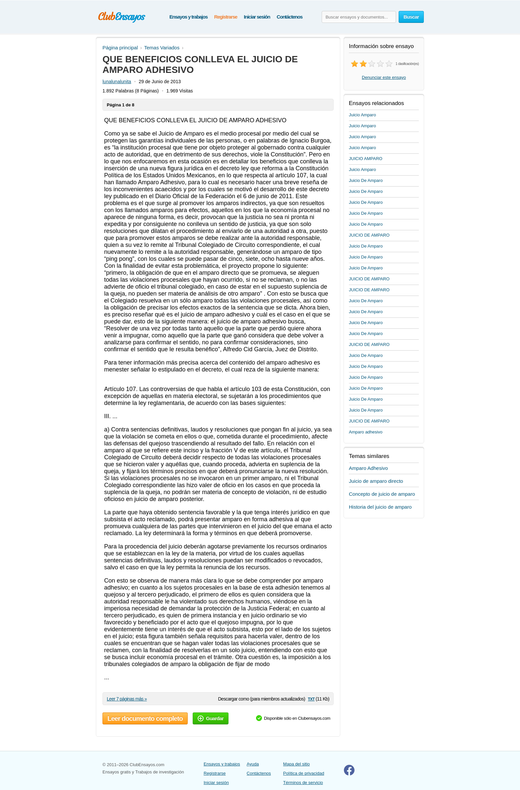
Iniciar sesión (257, 17)
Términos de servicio (303, 782)
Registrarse (225, 17)
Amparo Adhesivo (368, 468)
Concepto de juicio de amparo (382, 494)
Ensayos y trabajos (188, 17)
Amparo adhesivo (365, 431)
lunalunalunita (116, 81)
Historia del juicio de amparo (380, 507)
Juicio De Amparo (366, 180)
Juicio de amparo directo (376, 481)
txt (311, 699)
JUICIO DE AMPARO (369, 235)
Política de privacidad (303, 773)
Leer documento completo (145, 718)
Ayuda (253, 764)
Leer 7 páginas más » (127, 699)
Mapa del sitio (296, 764)
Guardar (211, 718)
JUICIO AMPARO (365, 158)
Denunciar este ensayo (384, 77)
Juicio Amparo (362, 114)
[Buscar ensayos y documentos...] (359, 17)
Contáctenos (289, 17)
